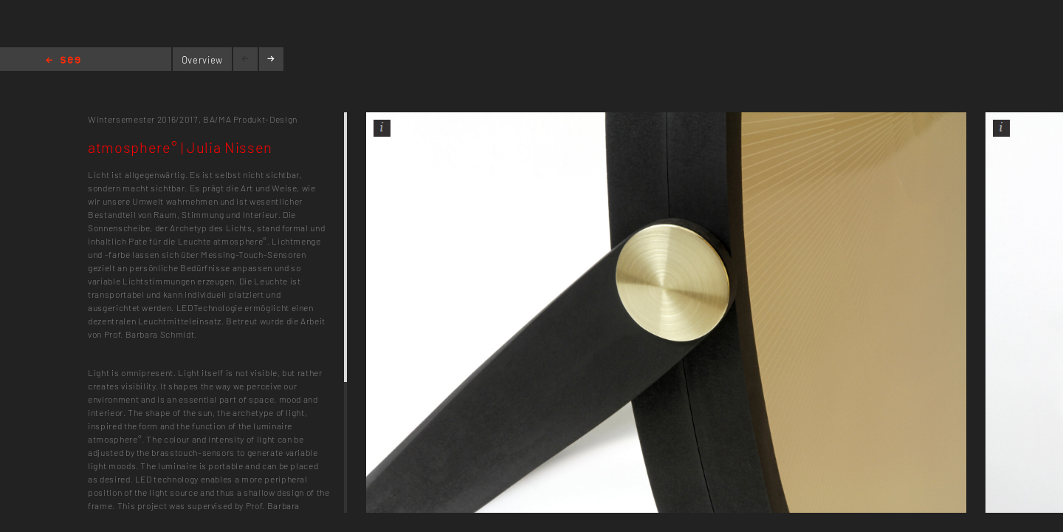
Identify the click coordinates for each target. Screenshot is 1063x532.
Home (63, 61)
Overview (202, 60)
